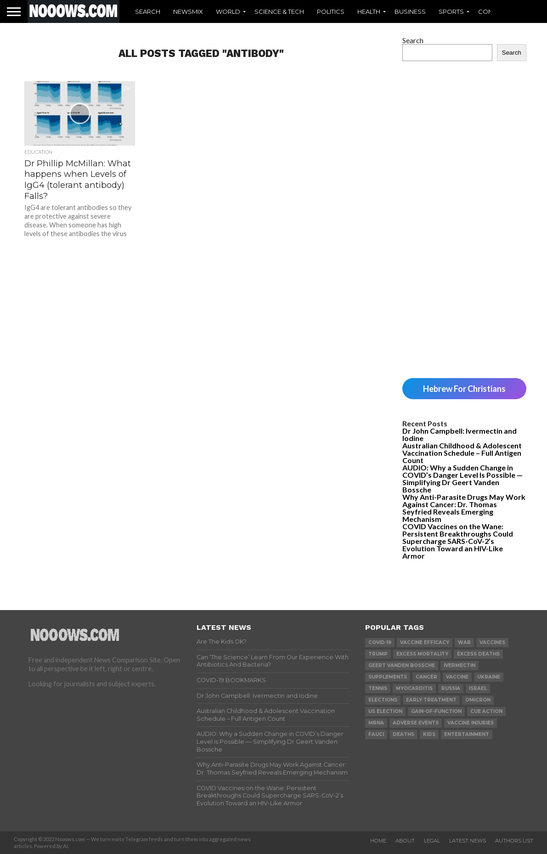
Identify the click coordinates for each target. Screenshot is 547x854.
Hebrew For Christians (464, 389)
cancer (426, 677)
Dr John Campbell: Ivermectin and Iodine (459, 434)
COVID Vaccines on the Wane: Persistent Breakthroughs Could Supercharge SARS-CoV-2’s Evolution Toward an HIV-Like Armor (457, 541)
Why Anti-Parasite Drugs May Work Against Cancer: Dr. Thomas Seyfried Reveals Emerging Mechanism (463, 507)
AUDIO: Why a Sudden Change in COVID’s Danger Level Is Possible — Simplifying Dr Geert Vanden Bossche (462, 478)
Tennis (377, 688)
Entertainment (466, 734)
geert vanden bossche (401, 665)
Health (368, 11)
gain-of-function (436, 711)
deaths (403, 734)
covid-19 (379, 642)
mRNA (376, 723)
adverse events (416, 723)
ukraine (488, 677)
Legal (432, 840)
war (464, 642)
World (228, 11)
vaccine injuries (470, 723)
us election (385, 711)
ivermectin (459, 665)
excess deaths (478, 654)
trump (378, 654)
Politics (330, 11)
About (405, 840)
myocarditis (414, 688)
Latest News (467, 840)
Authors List (514, 840)
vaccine (457, 677)
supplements (387, 677)
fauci (376, 734)
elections (382, 700)
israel (478, 688)
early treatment (431, 700)
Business (410, 11)
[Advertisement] (464, 219)
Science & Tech (279, 11)
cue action (486, 711)
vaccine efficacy (424, 642)
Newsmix (188, 11)
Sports (451, 11)
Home (378, 840)
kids (429, 734)
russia (450, 688)
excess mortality (422, 654)
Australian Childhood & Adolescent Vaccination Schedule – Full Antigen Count (462, 452)
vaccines (492, 642)
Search (147, 11)
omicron (478, 700)
